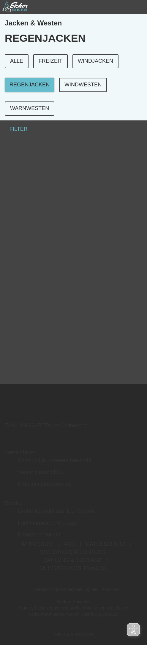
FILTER (14, 129)
